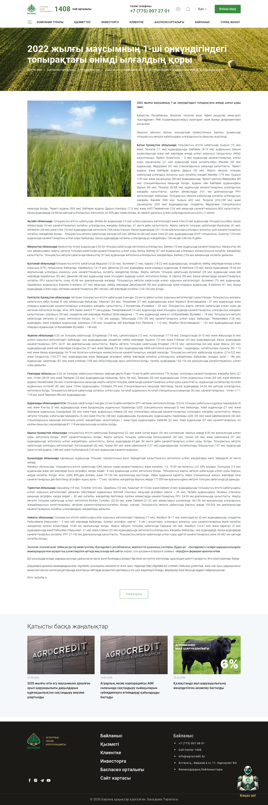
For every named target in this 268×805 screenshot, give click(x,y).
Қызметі (109, 744)
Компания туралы (50, 22)
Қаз (202, 9)
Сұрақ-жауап (230, 22)
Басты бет (34, 70)
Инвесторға (110, 22)
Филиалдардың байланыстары (201, 769)
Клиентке (137, 22)
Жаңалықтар (90, 70)
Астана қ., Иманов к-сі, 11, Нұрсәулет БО (208, 762)
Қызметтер (82, 22)
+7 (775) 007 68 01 (192, 743)
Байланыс (202, 22)
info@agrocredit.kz (192, 756)
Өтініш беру (227, 9)
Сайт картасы (115, 778)
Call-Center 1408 (190, 749)
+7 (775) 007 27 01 (150, 11)
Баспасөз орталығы (169, 22)
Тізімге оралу (134, 594)
